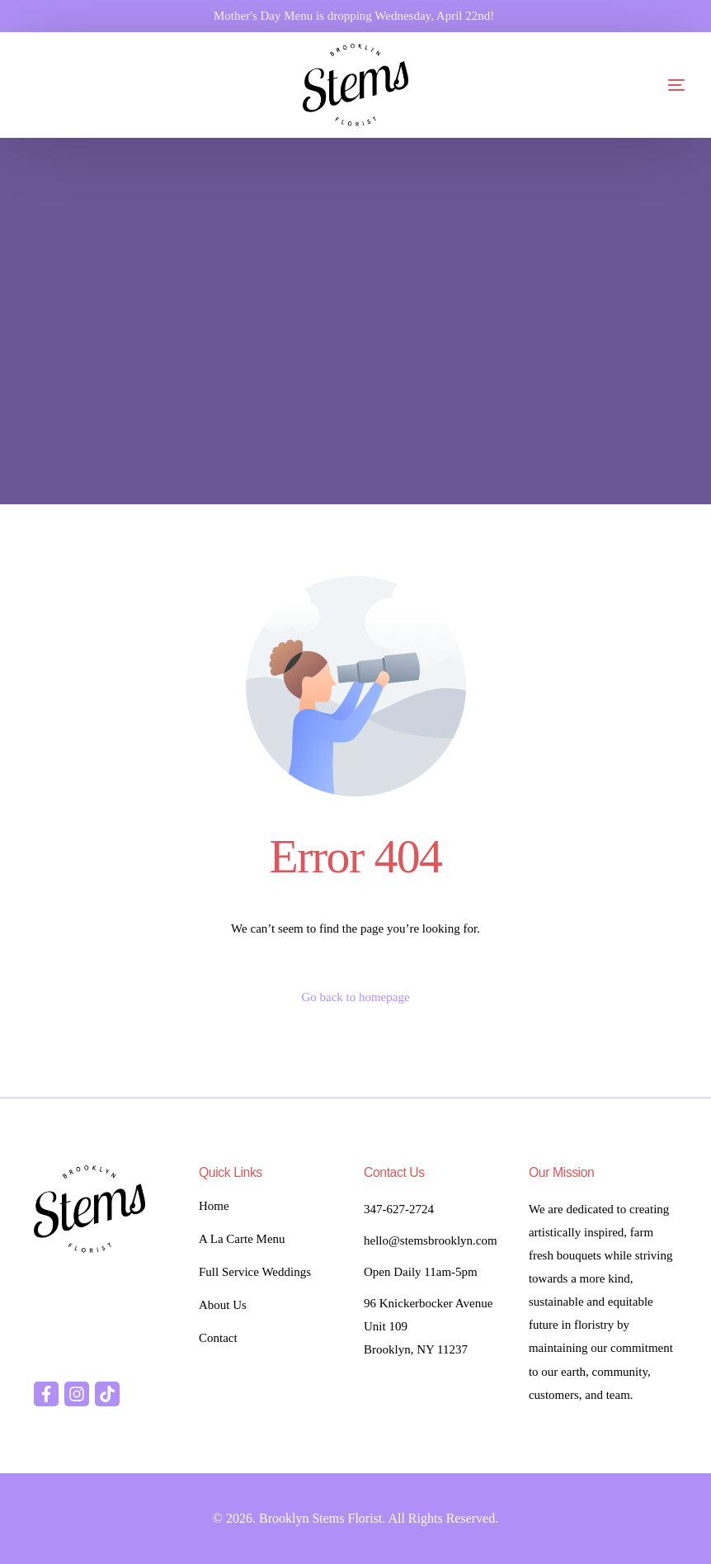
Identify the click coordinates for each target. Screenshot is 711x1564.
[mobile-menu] (643, 85)
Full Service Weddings (255, 1271)
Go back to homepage (355, 997)
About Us (223, 1304)
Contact (218, 1337)
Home (214, 1205)
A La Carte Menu (242, 1238)
